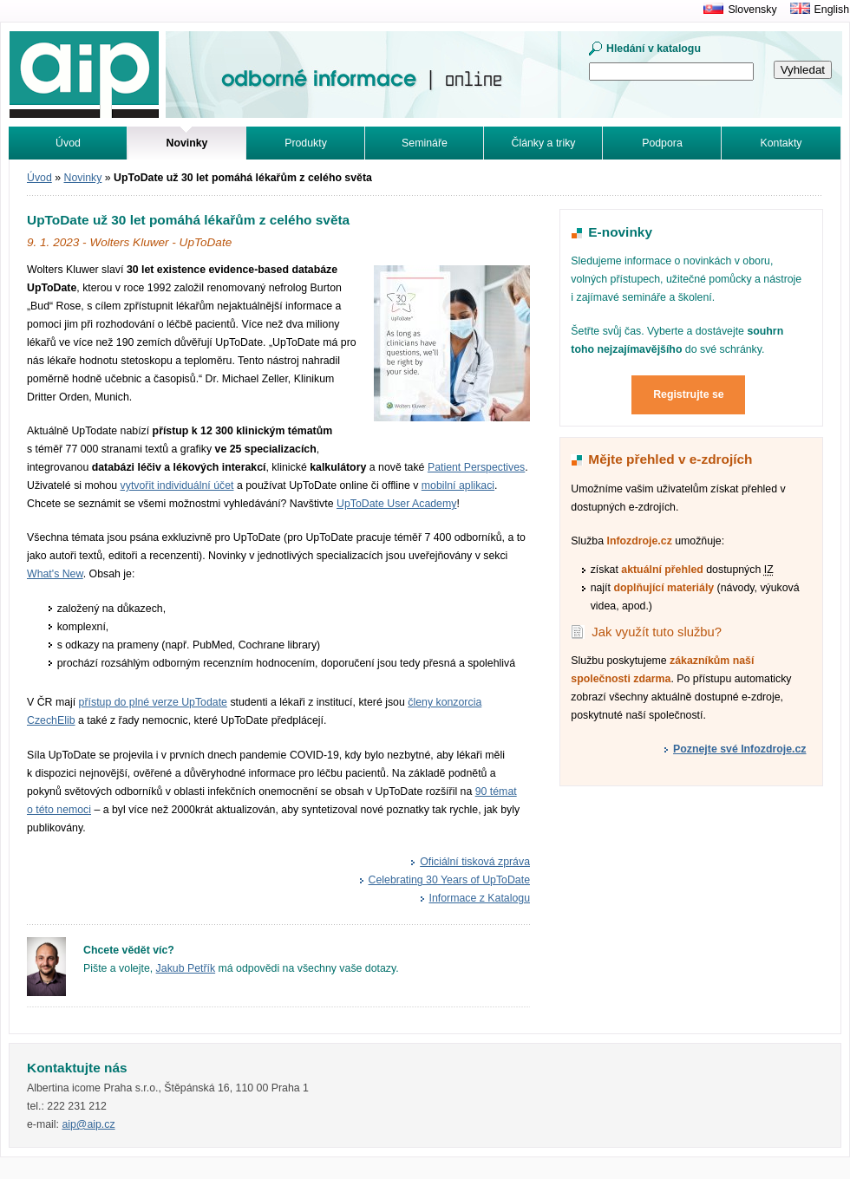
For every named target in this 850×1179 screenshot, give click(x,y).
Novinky (83, 178)
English (831, 9)
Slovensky (752, 9)
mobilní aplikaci (458, 485)
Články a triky (544, 143)
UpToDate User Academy (396, 504)
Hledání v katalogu (653, 48)
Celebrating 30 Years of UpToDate (449, 880)
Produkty (305, 143)
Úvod (68, 143)
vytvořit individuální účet (177, 485)
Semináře (425, 143)
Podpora (662, 143)
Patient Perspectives (476, 467)
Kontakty (781, 143)
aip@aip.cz (88, 1124)
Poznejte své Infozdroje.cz (739, 749)
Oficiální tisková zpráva (475, 862)
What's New (55, 574)
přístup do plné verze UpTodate (153, 702)
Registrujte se (688, 394)
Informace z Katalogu (480, 898)
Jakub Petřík (186, 968)
